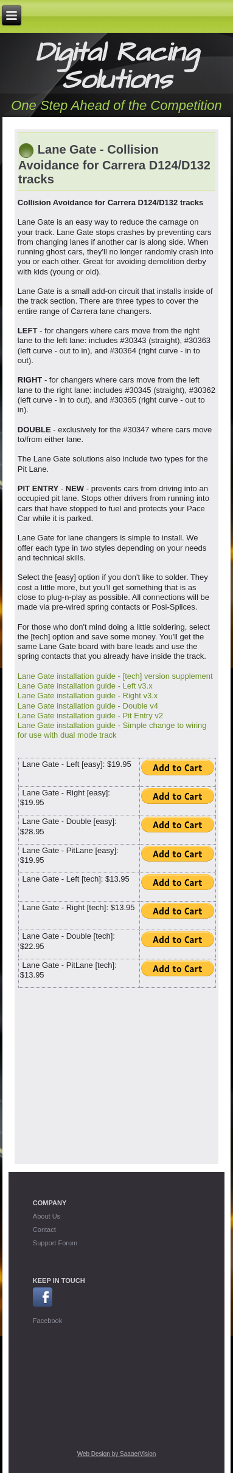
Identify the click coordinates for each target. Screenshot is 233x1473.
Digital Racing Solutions (116, 66)
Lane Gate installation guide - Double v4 (88, 705)
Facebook (47, 1320)
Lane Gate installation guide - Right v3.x (88, 695)
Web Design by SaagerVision (116, 1454)
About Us (46, 1216)
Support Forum (55, 1243)
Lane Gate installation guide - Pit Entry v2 (90, 715)
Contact (44, 1229)
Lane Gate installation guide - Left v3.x (85, 685)
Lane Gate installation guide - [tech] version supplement (115, 676)
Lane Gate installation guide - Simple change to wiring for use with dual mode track (112, 730)
